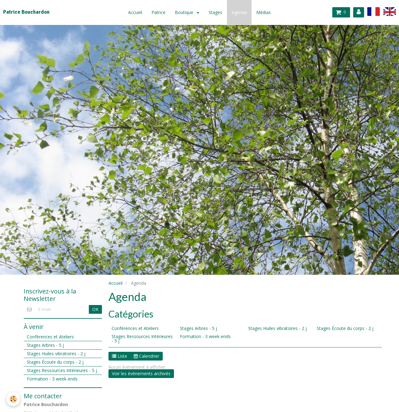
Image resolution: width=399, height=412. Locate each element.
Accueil (135, 12)
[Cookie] (13, 399)
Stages (215, 12)
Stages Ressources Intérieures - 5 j (142, 338)
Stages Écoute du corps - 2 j (345, 328)
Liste (119, 356)
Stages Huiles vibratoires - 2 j (277, 328)
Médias (263, 12)
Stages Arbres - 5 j (198, 328)
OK (95, 309)
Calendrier (146, 356)
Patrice (158, 12)
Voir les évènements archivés (141, 373)
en (389, 11)
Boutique (185, 12)
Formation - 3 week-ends (205, 336)
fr (373, 11)
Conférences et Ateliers (135, 328)
